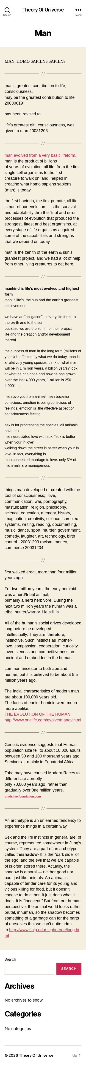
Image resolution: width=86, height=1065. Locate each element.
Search (10, 959)
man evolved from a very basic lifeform (40, 155)
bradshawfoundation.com (23, 796)
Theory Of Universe (43, 9)
